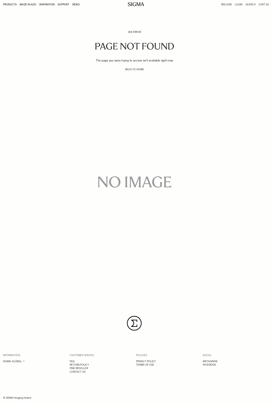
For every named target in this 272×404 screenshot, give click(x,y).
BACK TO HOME (134, 69)
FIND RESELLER (79, 368)
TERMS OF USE (145, 364)
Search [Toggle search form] (250, 4)
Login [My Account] (238, 4)
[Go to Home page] (136, 4)
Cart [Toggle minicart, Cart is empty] (264, 4)
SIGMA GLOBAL (12, 361)
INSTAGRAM (210, 361)
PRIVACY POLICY (146, 361)
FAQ (72, 361)
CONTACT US (78, 371)
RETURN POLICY (79, 364)
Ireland (226, 4)
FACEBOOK (209, 364)
